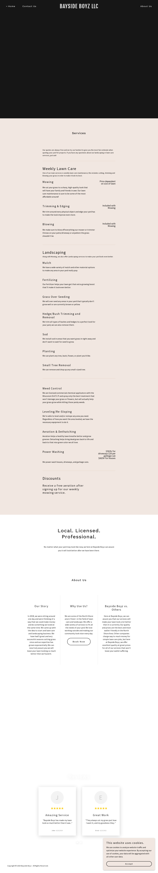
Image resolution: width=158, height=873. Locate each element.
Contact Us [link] (29, 6)
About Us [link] (146, 6)
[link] (79, 7)
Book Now (79, 641)
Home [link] (11, 6)
